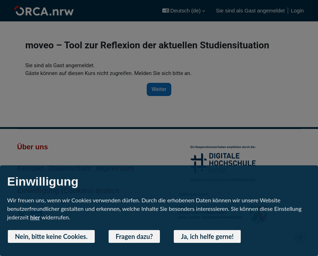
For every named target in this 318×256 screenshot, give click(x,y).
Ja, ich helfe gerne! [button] (207, 236)
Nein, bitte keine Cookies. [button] (51, 236)
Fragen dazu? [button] (134, 236)
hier (35, 217)
